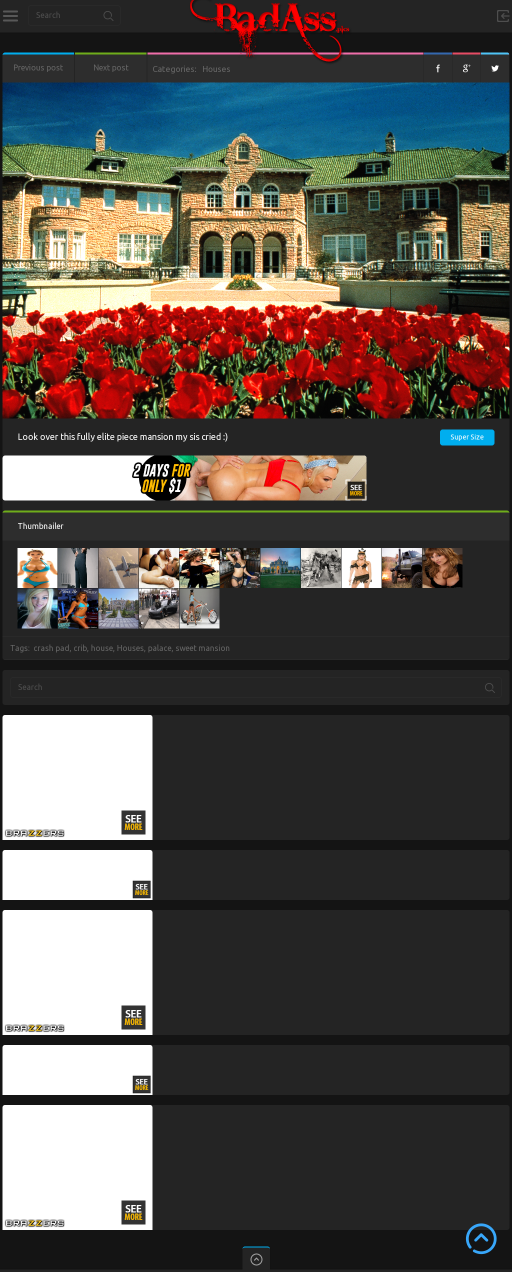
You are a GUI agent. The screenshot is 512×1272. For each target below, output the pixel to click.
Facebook (438, 67)
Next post (111, 67)
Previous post (38, 67)
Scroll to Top (481, 1238)
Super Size (467, 437)
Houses (216, 69)
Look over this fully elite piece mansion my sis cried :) (123, 437)
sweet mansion (203, 648)
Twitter (495, 67)
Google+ (466, 67)
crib (80, 648)
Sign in (503, 16)
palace (160, 648)
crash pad (52, 648)
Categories (10, 16)
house (102, 648)
